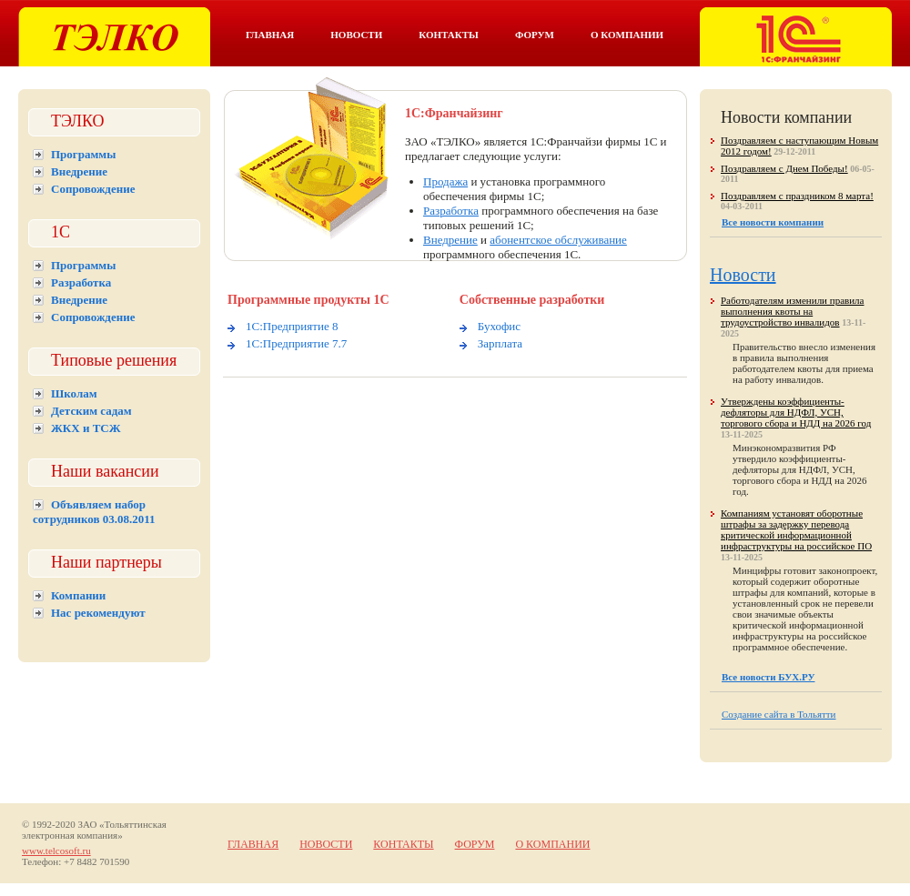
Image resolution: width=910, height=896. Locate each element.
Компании (78, 595)
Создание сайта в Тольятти (779, 714)
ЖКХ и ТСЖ (86, 428)
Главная (270, 34)
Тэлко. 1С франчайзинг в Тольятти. (796, 36)
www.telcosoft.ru (56, 850)
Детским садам (91, 411)
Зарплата (500, 343)
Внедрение (79, 171)
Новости (356, 34)
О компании (627, 34)
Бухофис (499, 326)
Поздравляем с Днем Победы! (784, 168)
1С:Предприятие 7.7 (296, 343)
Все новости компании (773, 221)
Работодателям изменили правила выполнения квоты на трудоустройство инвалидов (792, 311)
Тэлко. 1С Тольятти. (114, 36)
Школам (74, 393)
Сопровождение (93, 189)
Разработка (81, 282)
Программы (83, 154)
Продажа (445, 181)
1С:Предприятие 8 (292, 326)
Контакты (449, 34)
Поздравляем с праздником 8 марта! (797, 195)
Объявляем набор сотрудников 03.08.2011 (94, 512)
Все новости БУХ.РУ (768, 676)
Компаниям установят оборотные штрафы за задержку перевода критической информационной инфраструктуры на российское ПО (796, 529)
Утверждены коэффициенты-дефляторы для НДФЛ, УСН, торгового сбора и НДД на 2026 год (796, 412)
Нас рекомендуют (98, 612)
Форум (534, 34)
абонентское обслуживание (558, 240)
